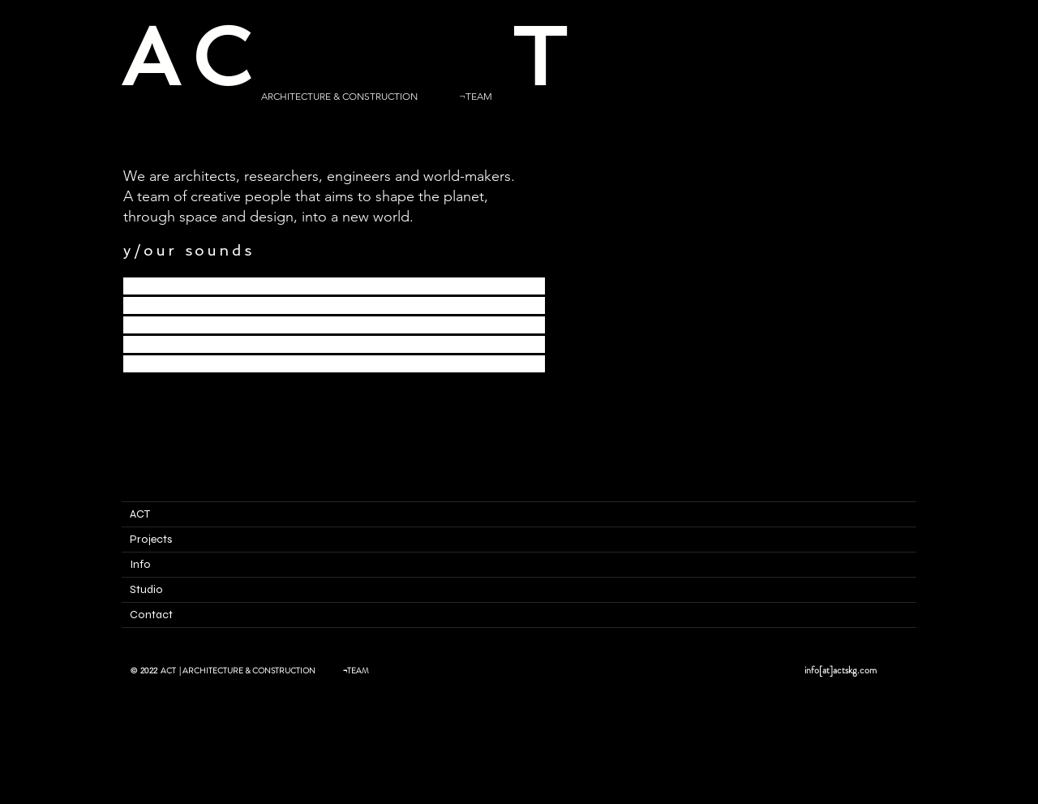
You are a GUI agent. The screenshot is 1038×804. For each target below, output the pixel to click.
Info (140, 564)
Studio (146, 589)
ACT (140, 514)
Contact (151, 614)
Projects (151, 539)
